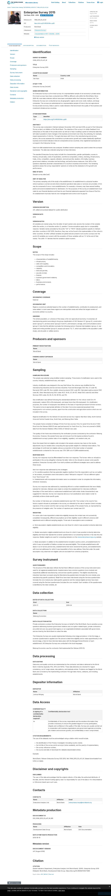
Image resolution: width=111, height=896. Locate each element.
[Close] (109, 886)
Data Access (14, 87)
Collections (72, 2)
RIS (42, 874)
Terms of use (91, 2)
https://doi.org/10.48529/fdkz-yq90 (44, 23)
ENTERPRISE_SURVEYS (30, 7)
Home (8, 7)
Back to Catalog (14, 883)
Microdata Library (31, 2)
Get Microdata (47, 15)
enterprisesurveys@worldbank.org (80, 802)
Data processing (15, 80)
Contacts (13, 94)
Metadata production (17, 98)
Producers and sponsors (18, 65)
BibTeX (46, 874)
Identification (14, 50)
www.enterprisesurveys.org (87, 537)
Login (100, 2)
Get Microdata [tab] (54, 45)
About (64, 2)
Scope (12, 58)
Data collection (15, 76)
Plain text (51, 874)
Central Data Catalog (17, 7)
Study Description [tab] (14, 45)
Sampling (13, 69)
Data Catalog (55, 2)
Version (12, 54)
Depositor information (17, 83)
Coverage (13, 61)
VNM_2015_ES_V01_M (42, 7)
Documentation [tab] (41, 45)
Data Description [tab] (28, 45)
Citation (12, 102)
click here (61, 890)
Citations (81, 2)
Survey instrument (16, 72)
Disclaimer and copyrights (18, 91)
